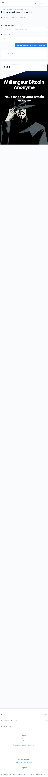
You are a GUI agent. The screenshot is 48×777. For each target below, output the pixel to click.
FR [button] (34, 3)
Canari (24, 743)
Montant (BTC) (6, 35)
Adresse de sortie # (8, 25)
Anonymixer (22, 775)
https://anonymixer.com (24, 762)
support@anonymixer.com (26, 745)
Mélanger (23, 17)
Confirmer (14, 17)
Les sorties (4, 17)
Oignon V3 (25, 768)
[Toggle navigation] (3, 3)
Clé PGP (24, 738)
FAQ (24, 740)
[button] (40, 3)
